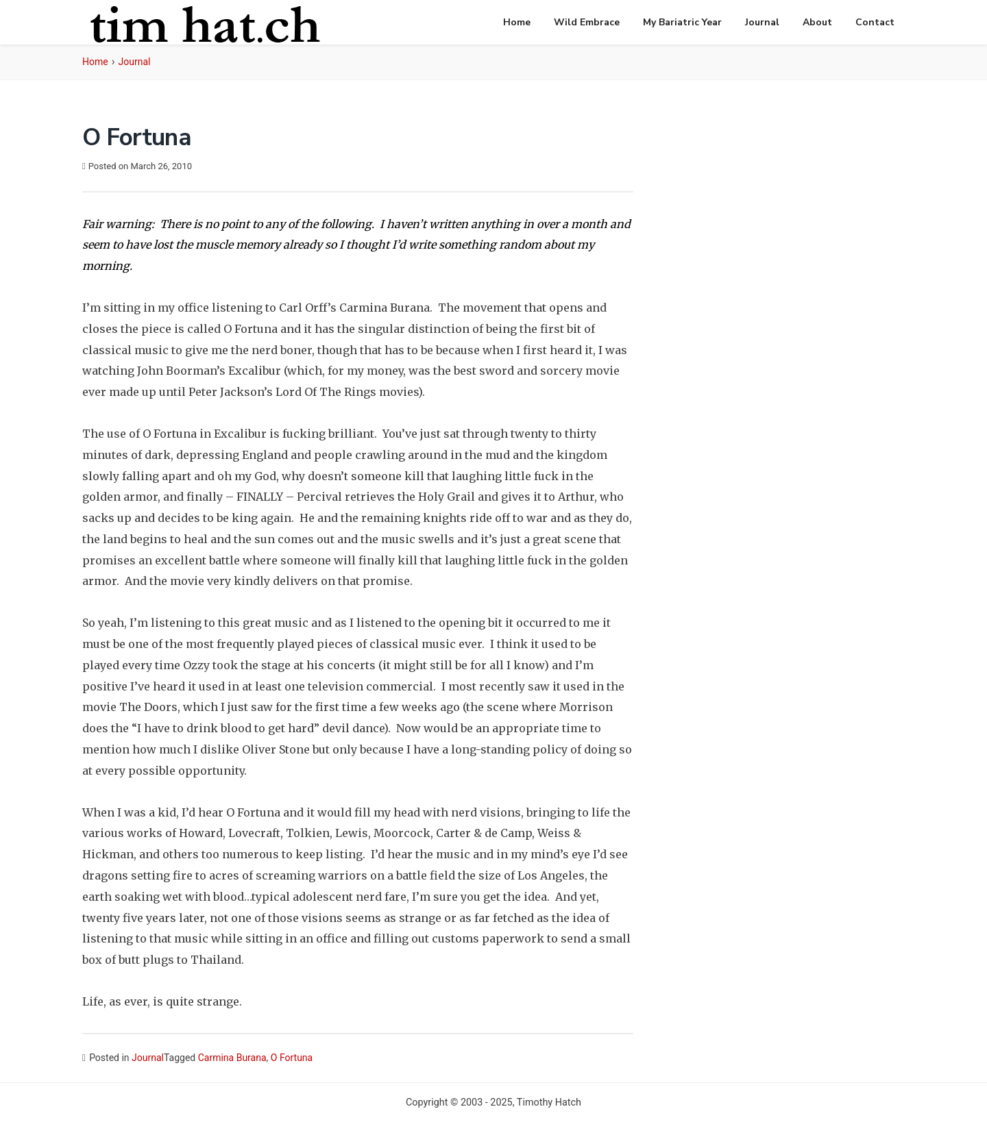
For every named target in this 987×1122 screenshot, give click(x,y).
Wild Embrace (587, 22)
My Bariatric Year (682, 22)
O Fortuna (292, 1057)
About (817, 22)
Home (517, 22)
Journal (762, 22)
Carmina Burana (232, 1057)
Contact (874, 22)
